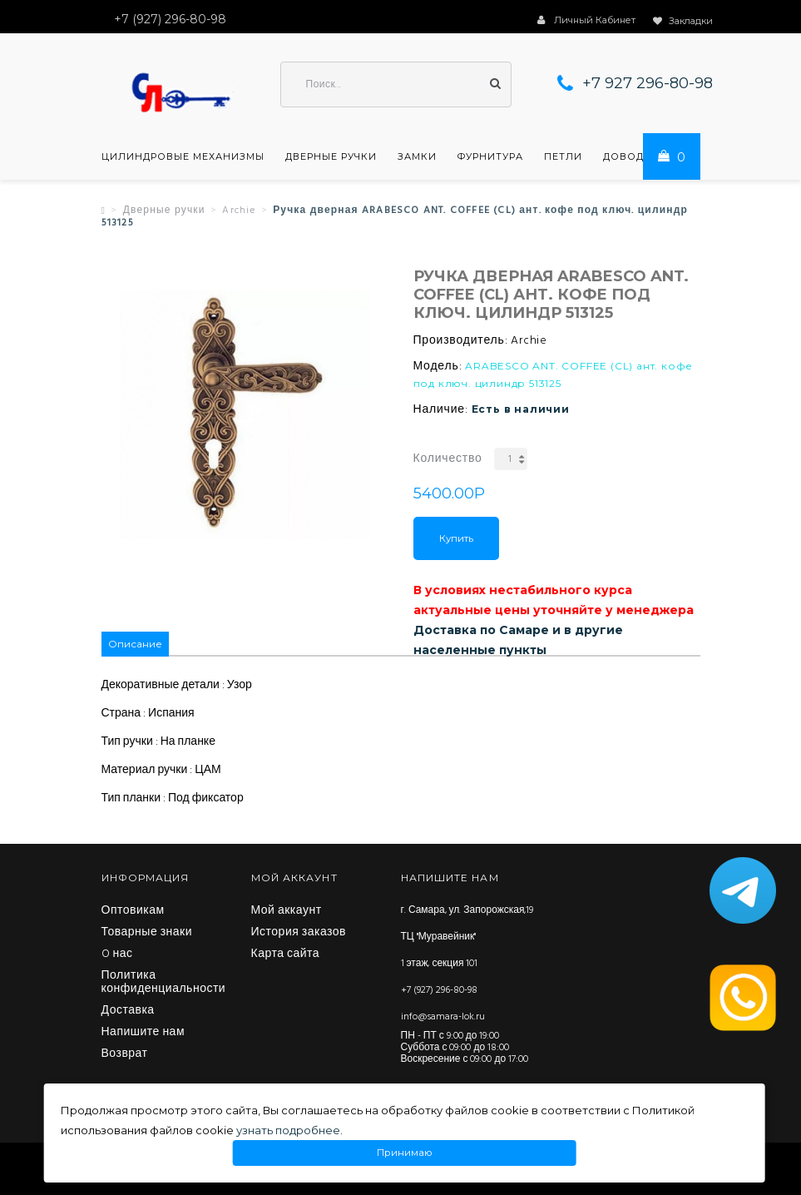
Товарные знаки (147, 933)
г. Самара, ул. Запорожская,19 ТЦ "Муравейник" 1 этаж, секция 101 (467, 937)
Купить (456, 538)
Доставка (128, 1011)
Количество (447, 459)
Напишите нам (143, 1032)
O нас (117, 954)
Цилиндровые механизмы (183, 156)
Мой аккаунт (286, 911)
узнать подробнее (288, 1130)
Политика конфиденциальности (163, 982)
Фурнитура (490, 156)
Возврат (124, 1054)
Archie (238, 210)
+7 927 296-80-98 (647, 83)
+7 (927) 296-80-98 (439, 990)
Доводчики (639, 156)
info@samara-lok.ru (443, 1017)
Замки (417, 156)
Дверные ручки (331, 156)
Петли (563, 156)
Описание (135, 643)
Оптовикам (133, 911)
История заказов (299, 933)
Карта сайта (285, 954)
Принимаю (404, 1153)
